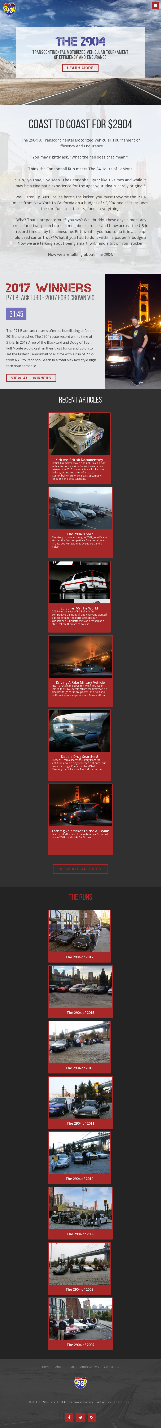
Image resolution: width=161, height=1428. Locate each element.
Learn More (80, 68)
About (59, 1366)
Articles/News (89, 1366)
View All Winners (31, 378)
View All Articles (80, 869)
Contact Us (111, 1366)
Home (46, 1366)
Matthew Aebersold (119, 1401)
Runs (72, 1366)
